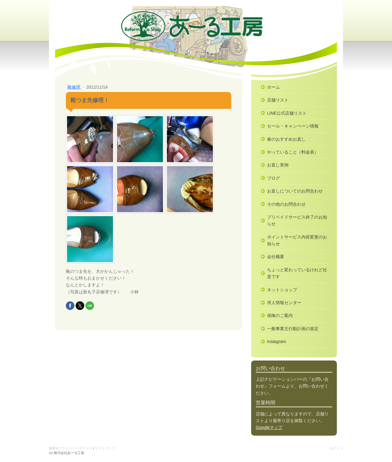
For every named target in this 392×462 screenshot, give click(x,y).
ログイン (336, 448)
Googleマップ (269, 427)
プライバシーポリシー (75, 448)
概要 (52, 448)
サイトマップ (105, 448)
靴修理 (74, 87)
